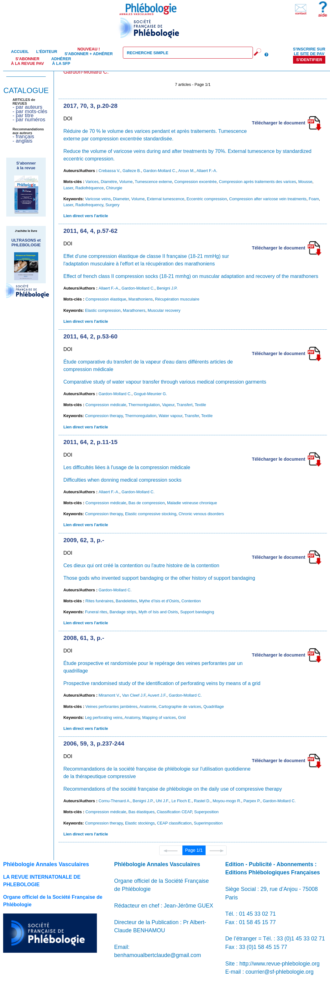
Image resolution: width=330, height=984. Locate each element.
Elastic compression (103, 310)
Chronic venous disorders (201, 513)
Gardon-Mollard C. (159, 170)
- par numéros (29, 120)
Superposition (206, 811)
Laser (68, 188)
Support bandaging (197, 612)
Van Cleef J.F (133, 695)
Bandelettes (126, 601)
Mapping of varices (159, 717)
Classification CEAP (174, 811)
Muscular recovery (164, 310)
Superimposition (208, 823)
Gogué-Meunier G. (150, 393)
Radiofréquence (90, 188)
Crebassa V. (109, 170)
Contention (191, 601)
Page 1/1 (194, 850)
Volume (126, 181)
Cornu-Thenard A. (115, 800)
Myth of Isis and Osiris (158, 612)
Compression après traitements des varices (257, 181)
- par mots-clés (30, 111)
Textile (200, 404)
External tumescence (166, 198)
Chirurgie (114, 188)
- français (23, 136)
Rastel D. (202, 800)
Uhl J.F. (162, 800)
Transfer (192, 415)
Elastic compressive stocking (150, 513)
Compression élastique (106, 299)
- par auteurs (27, 107)
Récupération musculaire (177, 299)
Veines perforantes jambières (112, 706)
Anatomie (147, 706)
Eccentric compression (206, 198)
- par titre (23, 115)
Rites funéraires (100, 601)
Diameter (121, 198)
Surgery (112, 204)
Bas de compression (146, 502)
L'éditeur (46, 51)
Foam (314, 198)
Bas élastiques (141, 811)
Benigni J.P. (167, 288)
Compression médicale (106, 404)
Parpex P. (252, 800)
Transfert (185, 404)
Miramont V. (109, 695)
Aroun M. (186, 170)
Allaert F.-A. (206, 170)
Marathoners (134, 310)
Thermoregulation (140, 415)
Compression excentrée (195, 181)
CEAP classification (174, 823)
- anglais (22, 141)
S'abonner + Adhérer (89, 51)
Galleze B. (132, 170)
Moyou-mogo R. (227, 800)
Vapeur (168, 404)
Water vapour (170, 415)
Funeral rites (96, 612)
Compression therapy (104, 415)
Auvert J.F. (157, 695)
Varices (92, 181)
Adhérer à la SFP (61, 61)
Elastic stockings (140, 823)
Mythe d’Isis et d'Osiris (159, 601)
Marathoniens (140, 299)
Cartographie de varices (180, 706)
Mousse (305, 181)
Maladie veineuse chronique (192, 502)
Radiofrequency (89, 204)
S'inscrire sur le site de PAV (309, 51)
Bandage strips (122, 612)
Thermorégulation (144, 404)
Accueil (20, 51)
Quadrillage (213, 706)
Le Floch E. (181, 800)
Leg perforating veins (104, 717)
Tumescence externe (153, 181)
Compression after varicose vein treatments (267, 198)
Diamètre (109, 181)
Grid (182, 717)
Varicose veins (98, 198)
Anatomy (132, 717)
